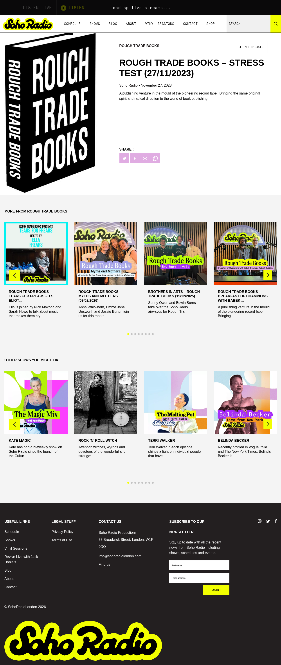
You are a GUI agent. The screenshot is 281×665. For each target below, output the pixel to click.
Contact (190, 23)
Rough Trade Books (139, 46)
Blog (113, 23)
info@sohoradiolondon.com (120, 556)
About (131, 23)
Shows (95, 23)
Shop (210, 23)
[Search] (275, 24)
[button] (267, 275)
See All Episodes (251, 47)
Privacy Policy (63, 532)
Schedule (72, 23)
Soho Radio (129, 85)
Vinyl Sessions (159, 23)
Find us (104, 564)
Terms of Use (62, 540)
